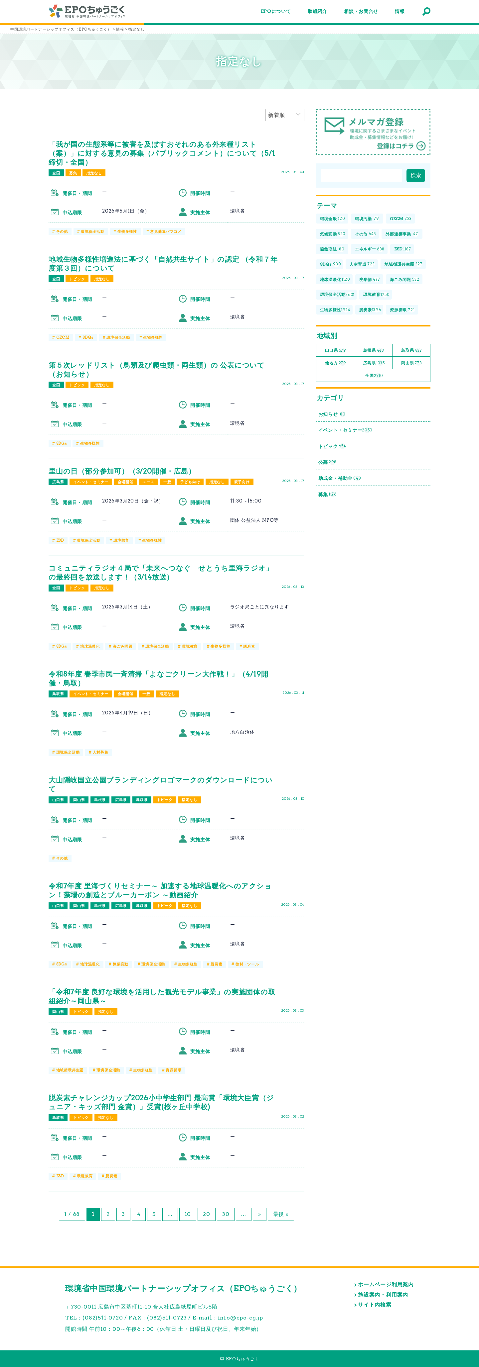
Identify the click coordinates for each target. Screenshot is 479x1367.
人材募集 (100, 752)
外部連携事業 (402, 234)
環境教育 (121, 540)
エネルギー (370, 249)
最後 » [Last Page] (281, 1214)
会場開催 (125, 482)
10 (188, 1214)
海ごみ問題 (122, 646)
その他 (62, 231)
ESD (60, 540)
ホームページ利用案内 (386, 1284)
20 (206, 1214)
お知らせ (331, 414)
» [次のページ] (259, 1214)
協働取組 (332, 249)
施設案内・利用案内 (383, 1295)
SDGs (87, 337)
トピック (77, 279)
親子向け (242, 482)
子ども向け (190, 482)
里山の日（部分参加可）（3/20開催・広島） (122, 471)
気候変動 (120, 964)
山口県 (58, 799)
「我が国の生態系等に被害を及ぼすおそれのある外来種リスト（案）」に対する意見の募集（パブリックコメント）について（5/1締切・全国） (162, 153)
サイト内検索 (375, 1305)
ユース (148, 482)
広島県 (58, 482)
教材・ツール (247, 964)
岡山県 (79, 799)
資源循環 (173, 1070)
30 (226, 1214)
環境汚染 (367, 219)
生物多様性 (127, 231)
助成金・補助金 (339, 478)
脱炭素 (249, 646)
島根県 (100, 799)
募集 (73, 173)
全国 (56, 173)
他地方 (335, 363)
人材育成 (362, 264)
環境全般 (332, 219)
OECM (63, 337)
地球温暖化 (90, 646)
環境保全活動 (92, 231)
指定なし (94, 173)
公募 (327, 462)
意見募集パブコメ (165, 231)
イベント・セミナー (90, 482)
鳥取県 (58, 693)
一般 (167, 482)
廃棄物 (369, 279)
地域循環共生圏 (70, 1070)
